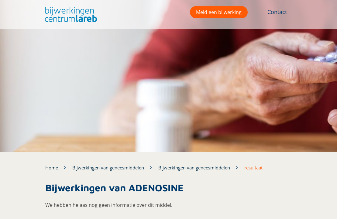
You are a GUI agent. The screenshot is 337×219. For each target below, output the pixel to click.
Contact (277, 12)
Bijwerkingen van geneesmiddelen (108, 168)
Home (51, 168)
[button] (69, 14)
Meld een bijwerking (219, 12)
